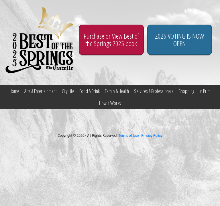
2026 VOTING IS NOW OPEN (179, 39)
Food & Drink (89, 91)
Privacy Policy (151, 136)
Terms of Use (128, 136)
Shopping (186, 91)
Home (14, 91)
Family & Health (117, 91)
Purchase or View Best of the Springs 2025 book (111, 39)
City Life (68, 91)
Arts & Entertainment (40, 91)
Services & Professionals (153, 91)
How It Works (110, 103)
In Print (205, 91)
